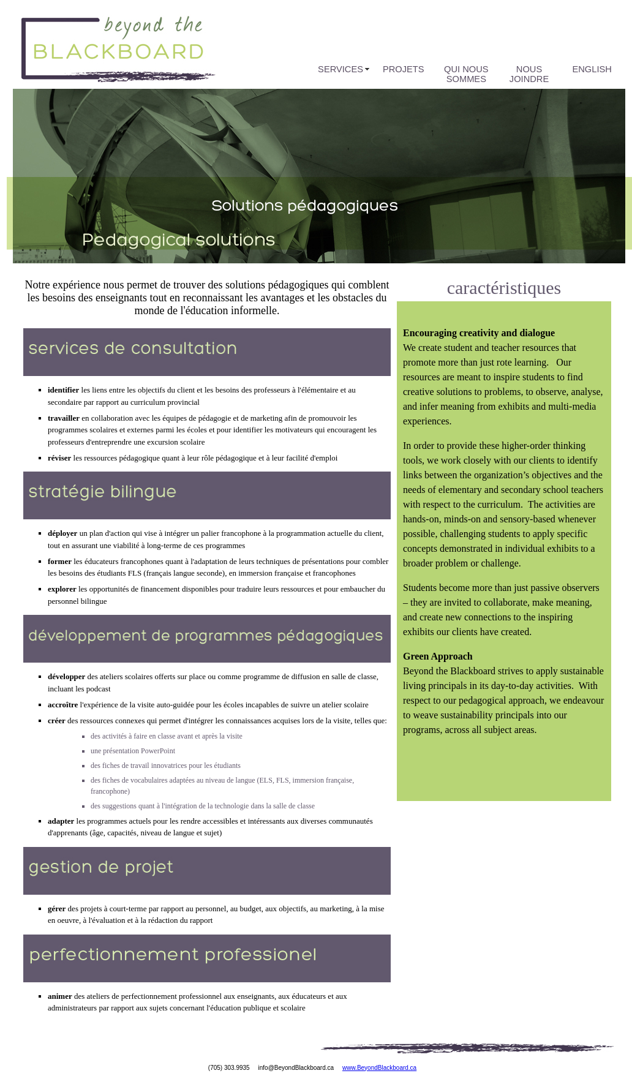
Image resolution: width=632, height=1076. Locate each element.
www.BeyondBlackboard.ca (379, 1067)
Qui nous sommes (466, 74)
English (592, 69)
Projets (403, 69)
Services (340, 69)
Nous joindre (529, 74)
